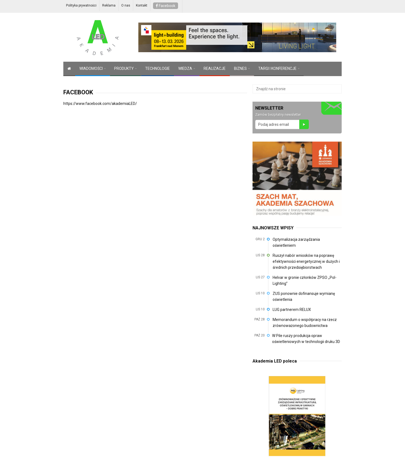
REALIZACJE (215, 68)
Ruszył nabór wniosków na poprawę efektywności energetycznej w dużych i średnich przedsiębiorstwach (306, 261)
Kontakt (141, 5)
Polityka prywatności (81, 5)
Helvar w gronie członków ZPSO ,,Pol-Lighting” (305, 280)
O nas (125, 5)
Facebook (165, 6)
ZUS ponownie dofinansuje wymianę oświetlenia (304, 296)
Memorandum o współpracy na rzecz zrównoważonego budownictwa (305, 322)
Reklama (109, 5)
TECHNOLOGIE (157, 68)
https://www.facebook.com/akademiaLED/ (100, 103)
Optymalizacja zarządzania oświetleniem (296, 242)
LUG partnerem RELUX (292, 309)
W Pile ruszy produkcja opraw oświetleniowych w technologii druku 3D (306, 338)
